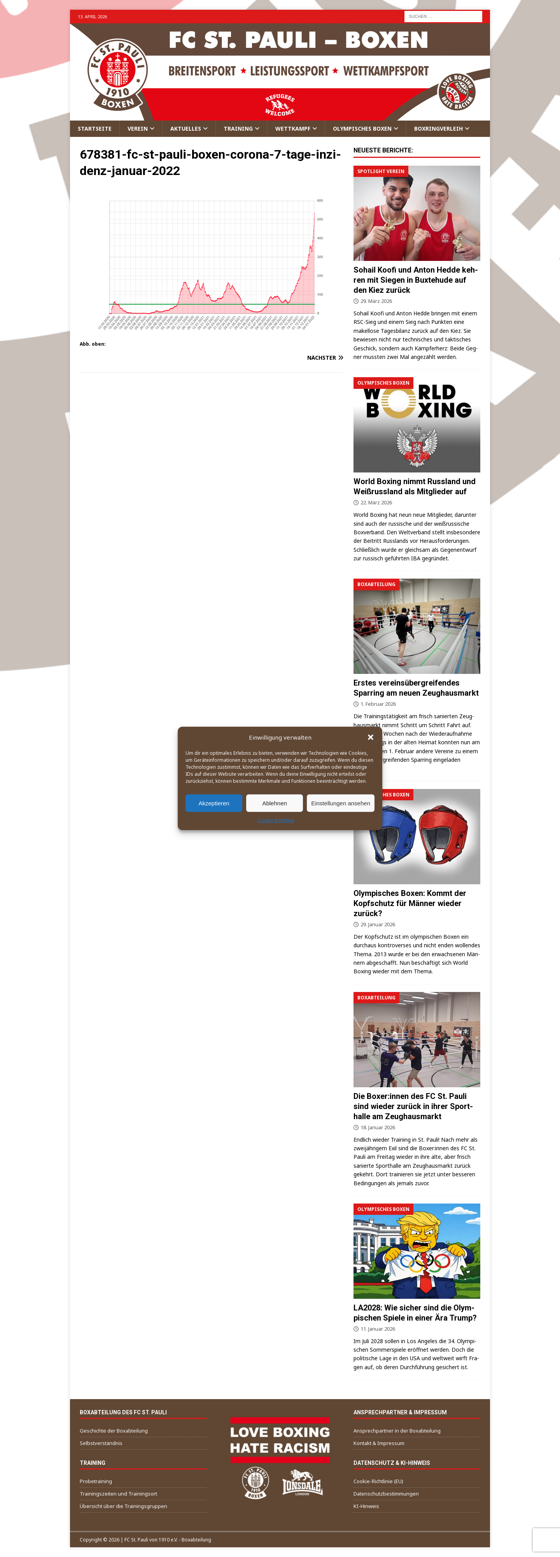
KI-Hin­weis (366, 1506)
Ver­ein (138, 128)
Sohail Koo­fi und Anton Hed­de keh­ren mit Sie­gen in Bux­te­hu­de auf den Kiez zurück (416, 280)
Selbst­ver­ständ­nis (101, 1443)
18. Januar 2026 (377, 1127)
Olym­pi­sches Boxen (362, 128)
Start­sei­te (95, 128)
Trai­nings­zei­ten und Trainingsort (118, 1493)
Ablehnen (274, 802)
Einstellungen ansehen (340, 802)
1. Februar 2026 (378, 703)
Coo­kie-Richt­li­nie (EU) (378, 1481)
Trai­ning (238, 128)
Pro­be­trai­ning (96, 1481)
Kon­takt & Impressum (379, 1443)
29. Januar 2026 (377, 924)
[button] (370, 737)
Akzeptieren (213, 802)
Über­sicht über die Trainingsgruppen (123, 1506)
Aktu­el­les (185, 128)
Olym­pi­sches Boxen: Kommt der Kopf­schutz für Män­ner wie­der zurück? (410, 903)
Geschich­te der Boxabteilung (114, 1430)
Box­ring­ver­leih (438, 128)
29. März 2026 (376, 300)
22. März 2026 (376, 502)
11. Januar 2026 (377, 1328)
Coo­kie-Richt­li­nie (276, 820)
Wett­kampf (292, 128)
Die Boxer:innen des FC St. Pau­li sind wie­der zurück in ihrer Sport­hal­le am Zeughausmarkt (413, 1106)
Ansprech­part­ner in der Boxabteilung (397, 1430)
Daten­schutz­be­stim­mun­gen (386, 1493)
